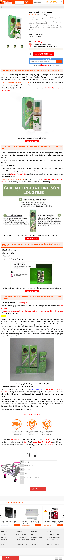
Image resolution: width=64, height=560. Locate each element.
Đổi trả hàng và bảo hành (22, 542)
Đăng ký (33, 539)
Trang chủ (3, 534)
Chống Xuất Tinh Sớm (23, 82)
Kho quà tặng (4, 539)
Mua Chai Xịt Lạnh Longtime (9, 82)
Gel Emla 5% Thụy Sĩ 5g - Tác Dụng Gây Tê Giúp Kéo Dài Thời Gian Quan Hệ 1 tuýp (31, 522)
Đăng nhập (34, 534)
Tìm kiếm (33, 544)
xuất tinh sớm (39, 171)
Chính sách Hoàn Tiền (21, 544)
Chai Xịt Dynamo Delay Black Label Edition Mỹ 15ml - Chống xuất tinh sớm (53, 522)
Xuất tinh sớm (5, 75)
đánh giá (45, 15)
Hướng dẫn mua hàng (21, 537)
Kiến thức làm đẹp (5, 542)
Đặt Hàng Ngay (43, 54)
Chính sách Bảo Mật (21, 534)
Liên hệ (2, 544)
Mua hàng (17, 524)
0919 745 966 (53, 2)
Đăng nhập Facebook (36, 537)
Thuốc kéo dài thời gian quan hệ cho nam (13, 179)
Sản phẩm (3, 537)
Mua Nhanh (11, 558)
